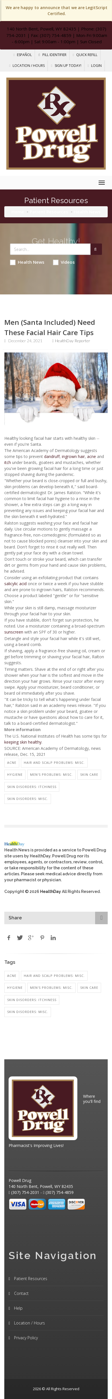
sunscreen (13, 632)
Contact (21, 1293)
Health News (27, 262)
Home (17, 211)
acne (91, 456)
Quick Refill (85, 54)
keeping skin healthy (23, 742)
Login (95, 65)
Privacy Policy (25, 1337)
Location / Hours (27, 65)
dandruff (52, 456)
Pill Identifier (52, 54)
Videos (64, 262)
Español (22, 54)
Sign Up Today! (66, 65)
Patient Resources (49, 211)
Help (18, 1308)
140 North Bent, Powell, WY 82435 (41, 29)
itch (7, 462)
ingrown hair (73, 456)
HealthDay (50, 891)
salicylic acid (15, 583)
